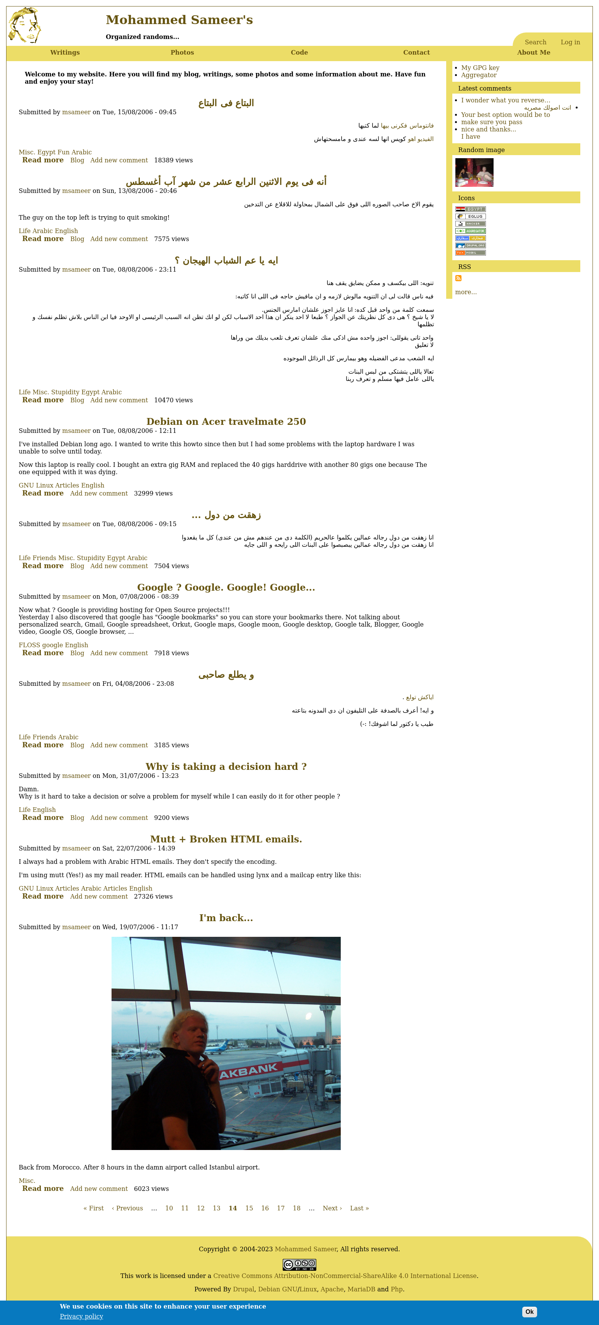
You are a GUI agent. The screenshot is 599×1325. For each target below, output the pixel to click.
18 (297, 1208)
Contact (416, 52)
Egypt (46, 152)
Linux (308, 1289)
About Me (533, 52)
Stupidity (65, 392)
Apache (332, 1289)
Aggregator (479, 75)
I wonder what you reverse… (506, 100)
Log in (570, 42)
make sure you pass (492, 122)
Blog (77, 160)
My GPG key (480, 67)
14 (232, 1208)
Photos (182, 52)
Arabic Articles (104, 888)
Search (536, 42)
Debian (269, 1289)
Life (25, 231)
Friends (44, 558)
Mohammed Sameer (306, 1249)
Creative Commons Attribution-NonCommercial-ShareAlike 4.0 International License (344, 1276)
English (66, 231)
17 (281, 1208)
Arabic (81, 152)
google (52, 645)
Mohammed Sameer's (179, 20)
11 (185, 1208)
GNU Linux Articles (49, 485)
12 (200, 1208)
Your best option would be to (505, 114)
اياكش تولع (420, 697)
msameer (76, 112)
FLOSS (29, 645)
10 (169, 1208)
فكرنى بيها (394, 125)
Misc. (27, 152)
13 (216, 1208)
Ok (530, 1314)
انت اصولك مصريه (547, 107)
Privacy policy (81, 1318)
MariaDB (362, 1289)
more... (466, 292)
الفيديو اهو (421, 139)
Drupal (243, 1289)
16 (265, 1208)
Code (299, 52)
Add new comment (119, 160)
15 (249, 1208)
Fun (64, 152)
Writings (65, 52)
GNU (289, 1289)
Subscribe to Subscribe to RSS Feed (458, 278)
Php (397, 1289)
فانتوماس (422, 125)
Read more (43, 160)
